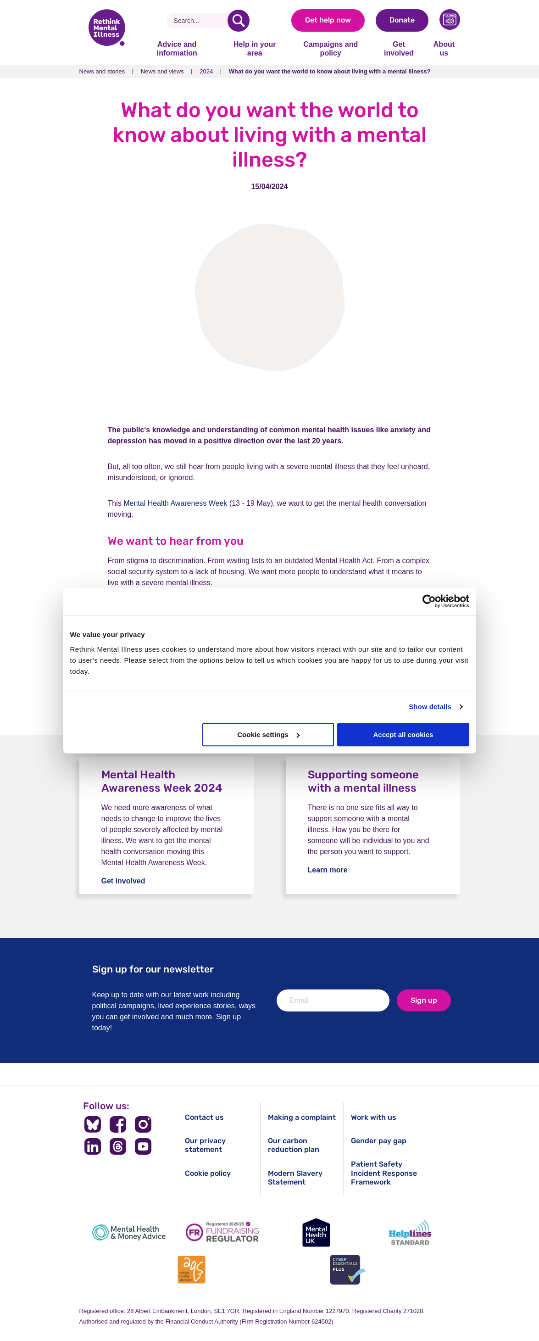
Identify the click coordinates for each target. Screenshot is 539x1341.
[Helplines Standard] (410, 1232)
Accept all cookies (403, 734)
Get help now (328, 20)
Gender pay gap (378, 1140)
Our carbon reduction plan (293, 1145)
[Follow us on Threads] (118, 1146)
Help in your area (254, 48)
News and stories (102, 71)
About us (444, 48)
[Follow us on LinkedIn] (93, 1146)
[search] (239, 21)
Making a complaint (302, 1117)
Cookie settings (268, 734)
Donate (402, 20)
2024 (206, 71)
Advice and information (177, 48)
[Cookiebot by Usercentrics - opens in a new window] (429, 601)
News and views (162, 71)
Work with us (373, 1117)
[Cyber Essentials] (347, 1270)
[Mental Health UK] (316, 1232)
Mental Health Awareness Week (175, 503)
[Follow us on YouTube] (143, 1146)
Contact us (204, 1117)
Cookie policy (208, 1173)
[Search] (201, 20)
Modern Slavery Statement (295, 1177)
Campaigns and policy (330, 48)
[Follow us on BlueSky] (93, 1124)
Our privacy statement (205, 1145)
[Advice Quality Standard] (191, 1270)
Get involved (399, 48)
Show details (430, 706)
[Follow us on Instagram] (143, 1124)
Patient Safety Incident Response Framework (384, 1173)
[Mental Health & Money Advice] (129, 1232)
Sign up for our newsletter (153, 969)
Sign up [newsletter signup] (424, 1000)
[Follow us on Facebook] (118, 1124)
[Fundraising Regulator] (222, 1232)
